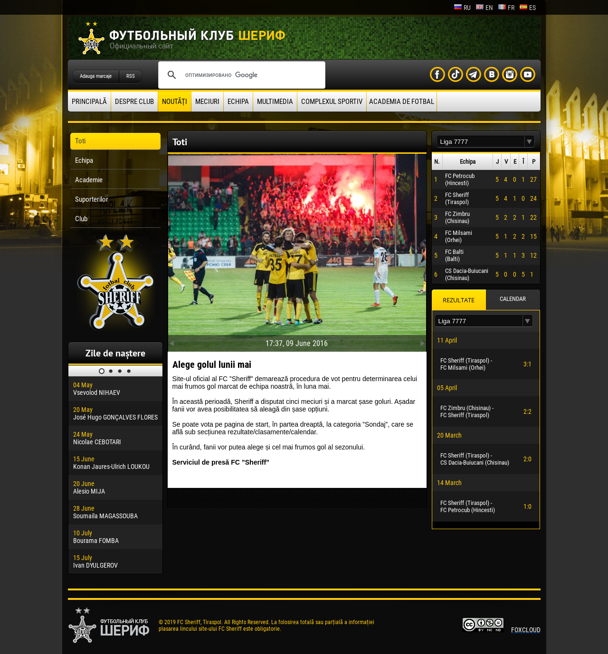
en (484, 7)
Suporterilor (91, 199)
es (527, 7)
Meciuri (207, 101)
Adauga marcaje (96, 76)
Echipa (238, 101)
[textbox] (481, 142)
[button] (529, 142)
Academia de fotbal (401, 101)
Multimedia (275, 101)
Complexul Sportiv (331, 101)
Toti (80, 141)
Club (81, 219)
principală (89, 101)
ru (462, 7)
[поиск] (240, 75)
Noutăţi (174, 101)
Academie (89, 180)
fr (506, 7)
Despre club (134, 101)
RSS (130, 76)
